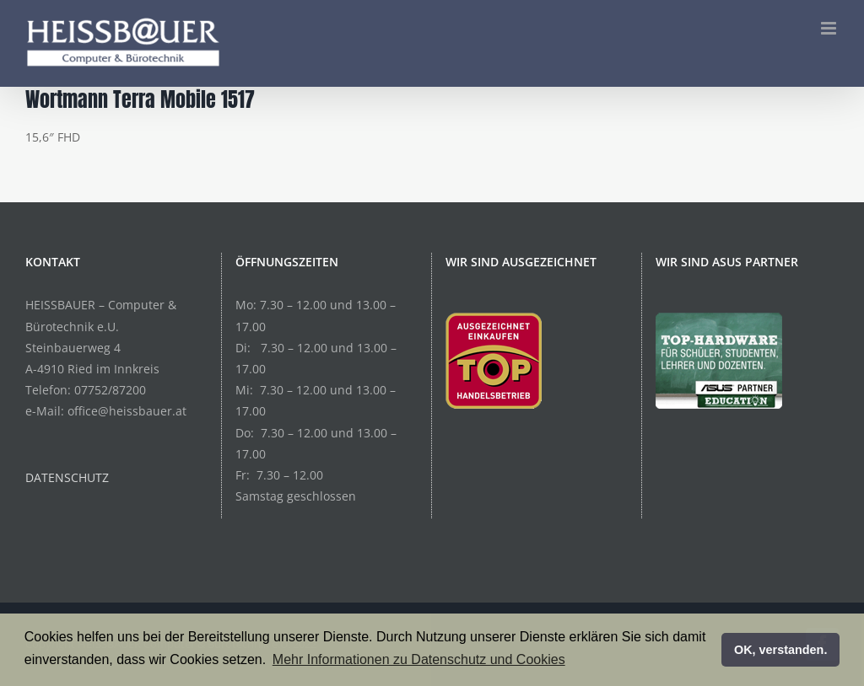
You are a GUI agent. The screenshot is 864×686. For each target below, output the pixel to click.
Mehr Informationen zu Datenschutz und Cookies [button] (419, 659)
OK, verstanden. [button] (780, 650)
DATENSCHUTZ (67, 477)
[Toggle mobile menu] (830, 28)
